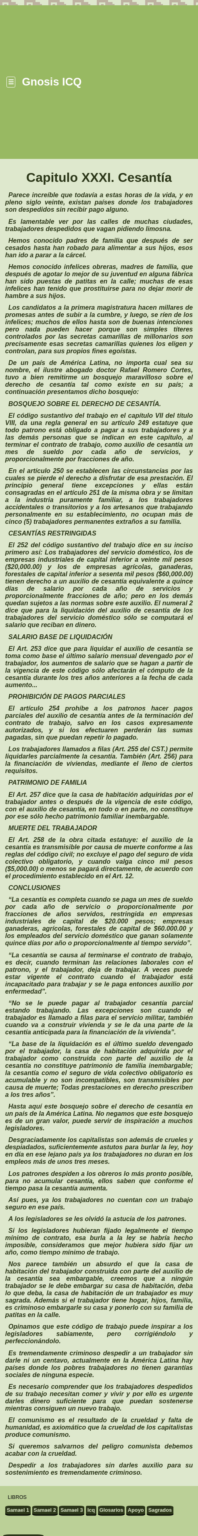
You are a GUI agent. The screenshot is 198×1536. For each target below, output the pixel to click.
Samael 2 (44, 1510)
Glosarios (111, 1510)
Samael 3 (71, 1510)
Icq (91, 1510)
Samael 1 (18, 1510)
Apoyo (136, 1510)
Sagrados (160, 1510)
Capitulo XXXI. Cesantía (99, 177)
